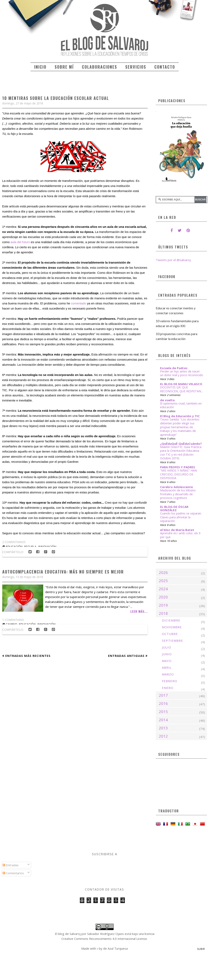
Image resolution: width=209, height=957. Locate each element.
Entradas (11, 865)
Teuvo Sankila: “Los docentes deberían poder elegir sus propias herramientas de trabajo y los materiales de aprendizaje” (179, 426)
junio (167, 654)
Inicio (40, 67)
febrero (169, 681)
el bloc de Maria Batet (177, 530)
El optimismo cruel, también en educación (181, 405)
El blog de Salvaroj (68, 934)
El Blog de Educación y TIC (180, 416)
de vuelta (167, 400)
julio (166, 647)
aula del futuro (20, 242)
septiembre (172, 640)
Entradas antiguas (126, 656)
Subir (201, 949)
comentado (78, 303)
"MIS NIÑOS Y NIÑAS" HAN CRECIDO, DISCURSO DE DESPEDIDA (178, 474)
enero (167, 688)
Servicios (135, 67)
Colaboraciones (99, 67)
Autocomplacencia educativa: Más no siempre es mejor (63, 572)
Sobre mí (64, 67)
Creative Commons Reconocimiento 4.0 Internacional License (104, 939)
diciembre (171, 620)
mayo (167, 661)
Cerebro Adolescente (176, 487)
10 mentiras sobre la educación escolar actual (55, 98)
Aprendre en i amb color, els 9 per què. (180, 535)
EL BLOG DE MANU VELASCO (181, 384)
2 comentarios (14, 542)
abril (167, 667)
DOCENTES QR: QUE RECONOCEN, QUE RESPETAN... (181, 389)
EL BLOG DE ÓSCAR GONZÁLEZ (174, 508)
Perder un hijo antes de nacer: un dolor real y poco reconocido (181, 373)
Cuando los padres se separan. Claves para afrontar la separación (181, 517)
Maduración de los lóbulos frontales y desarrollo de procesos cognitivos (178, 494)
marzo (168, 674)
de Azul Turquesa (115, 948)
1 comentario (13, 620)
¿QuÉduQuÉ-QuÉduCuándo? (181, 444)
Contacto (164, 67)
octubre (170, 634)
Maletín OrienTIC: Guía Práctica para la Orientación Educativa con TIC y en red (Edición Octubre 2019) (180, 452)
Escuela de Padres (174, 368)
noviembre (172, 627)
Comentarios (13, 873)
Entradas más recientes (28, 656)
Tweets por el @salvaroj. (173, 260)
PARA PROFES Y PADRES (177, 467)
